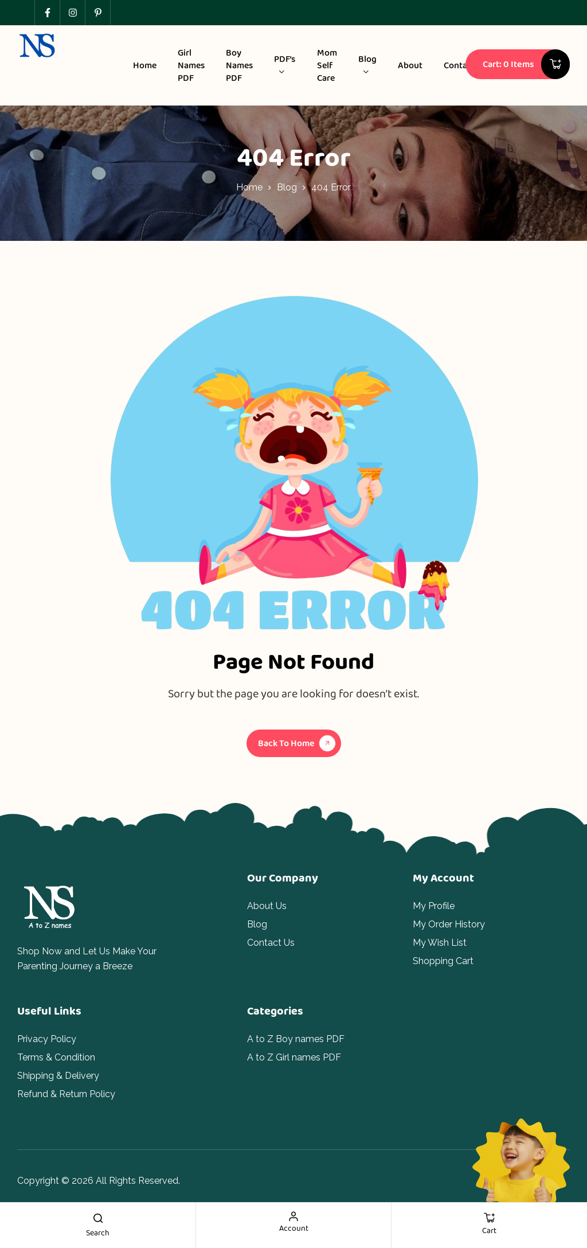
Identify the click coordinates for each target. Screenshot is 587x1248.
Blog (287, 187)
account (293, 1228)
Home (249, 187)
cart (489, 1230)
